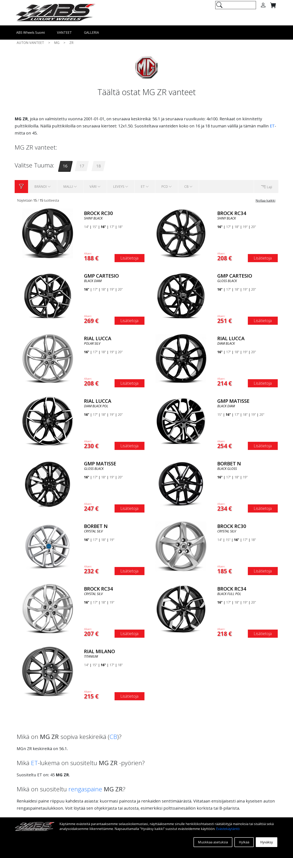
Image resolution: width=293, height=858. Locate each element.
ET (272, 126)
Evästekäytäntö (228, 829)
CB (113, 736)
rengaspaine (85, 789)
